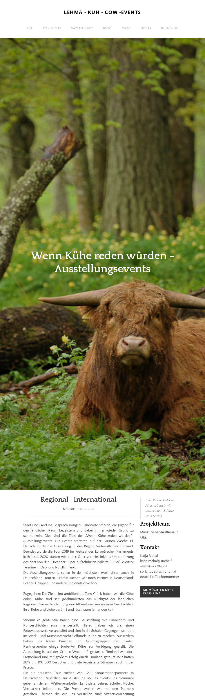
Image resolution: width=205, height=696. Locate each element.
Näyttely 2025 (82, 28)
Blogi (107, 28)
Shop (126, 28)
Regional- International (78, 499)
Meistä (145, 28)
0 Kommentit (86, 509)
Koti (30, 28)
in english (170, 28)
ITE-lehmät (52, 28)
